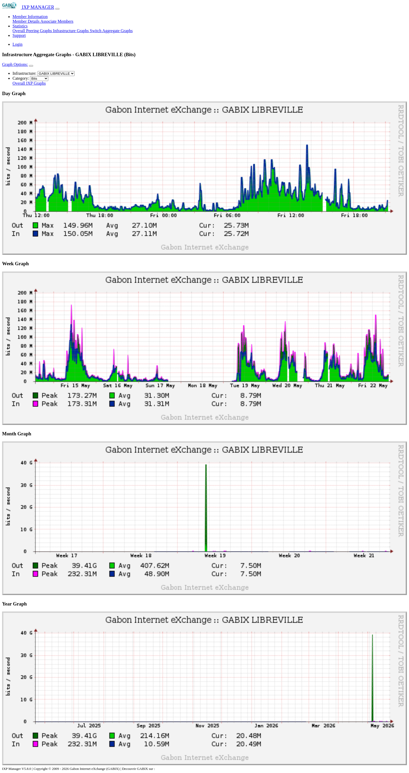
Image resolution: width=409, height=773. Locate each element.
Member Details (26, 21)
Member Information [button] (30, 16)
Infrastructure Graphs (71, 30)
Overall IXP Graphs (29, 83)
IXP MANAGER (28, 7)
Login (17, 44)
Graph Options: (15, 64)
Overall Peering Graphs (33, 30)
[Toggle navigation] (57, 9)
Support (19, 35)
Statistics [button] (20, 26)
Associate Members (57, 21)
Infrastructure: (25, 73)
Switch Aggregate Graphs (111, 30)
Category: (21, 78)
